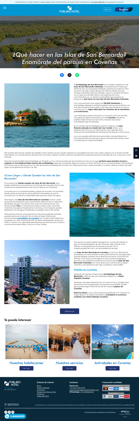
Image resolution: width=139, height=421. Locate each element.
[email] (9, 412)
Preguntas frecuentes (46, 392)
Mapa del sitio (43, 396)
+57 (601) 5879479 (98, 2)
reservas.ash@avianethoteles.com (84, 390)
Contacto (41, 390)
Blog (39, 386)
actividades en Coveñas (28, 218)
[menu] (5, 8)
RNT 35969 (8, 388)
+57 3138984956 (87, 392)
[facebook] (5, 412)
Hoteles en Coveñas (85, 269)
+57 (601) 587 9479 (77, 388)
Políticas (40, 394)
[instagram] (12, 412)
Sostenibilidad (43, 388)
